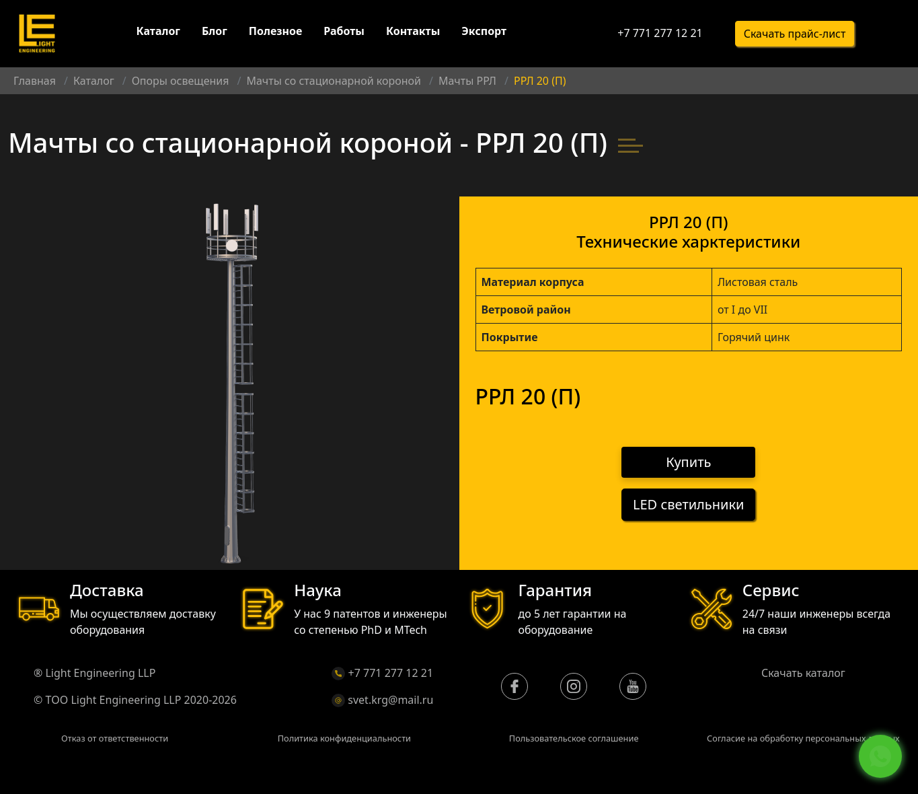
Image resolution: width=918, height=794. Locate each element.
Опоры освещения (180, 80)
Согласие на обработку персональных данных (803, 738)
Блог (214, 32)
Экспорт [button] (483, 32)
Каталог (158, 32)
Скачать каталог (803, 672)
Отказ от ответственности (114, 738)
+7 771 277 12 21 (659, 33)
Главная (34, 80)
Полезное (275, 32)
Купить (688, 462)
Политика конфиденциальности (344, 738)
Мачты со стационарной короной (333, 80)
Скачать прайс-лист (795, 34)
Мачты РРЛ (467, 80)
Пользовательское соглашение (574, 738)
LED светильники (688, 505)
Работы (344, 32)
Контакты (413, 32)
